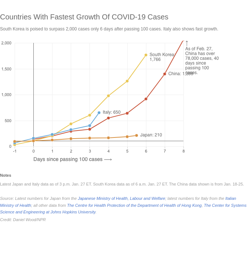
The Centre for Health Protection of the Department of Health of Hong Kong (134, 205)
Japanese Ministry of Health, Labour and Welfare (121, 198)
